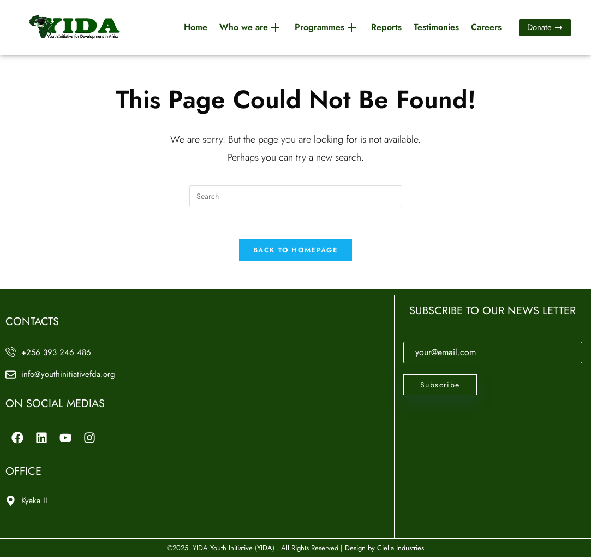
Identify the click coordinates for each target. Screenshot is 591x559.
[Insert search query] (295, 196)
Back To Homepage (295, 251)
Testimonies (436, 27)
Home (195, 27)
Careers (486, 27)
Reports (386, 27)
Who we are (249, 27)
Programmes (325, 27)
